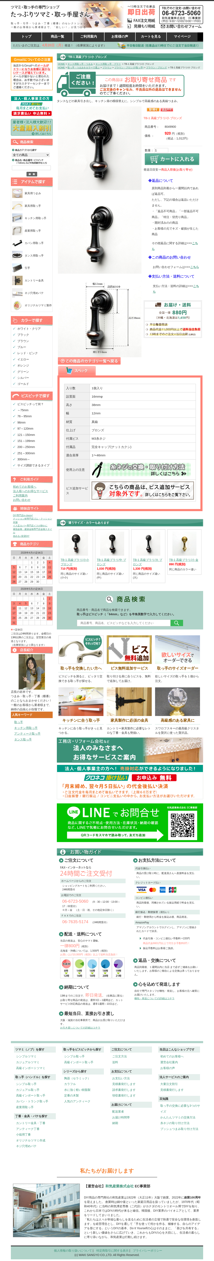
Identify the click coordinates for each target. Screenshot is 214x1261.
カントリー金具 (34, 280)
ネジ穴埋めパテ (34, 293)
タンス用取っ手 (34, 255)
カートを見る (151, 36)
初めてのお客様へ (24, 486)
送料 (115, 1062)
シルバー (23, 377)
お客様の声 (119, 36)
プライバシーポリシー (147, 1250)
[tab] (77, 371)
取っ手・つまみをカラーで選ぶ (84, 67)
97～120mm (25, 428)
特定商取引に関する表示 (112, 1250)
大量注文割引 (169, 1084)
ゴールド (23, 383)
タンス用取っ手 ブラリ (108, 64)
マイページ (182, 36)
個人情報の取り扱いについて (73, 1250)
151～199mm (26, 441)
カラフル (70, 1084)
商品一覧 (57, 36)
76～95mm (24, 416)
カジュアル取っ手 (27, 1089)
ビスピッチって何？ (30, 404)
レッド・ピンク (27, 353)
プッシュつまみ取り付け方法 (179, 1129)
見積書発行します (124, 1084)
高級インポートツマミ (30, 1068)
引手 (27, 267)
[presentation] (77, 370)
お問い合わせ (22, 500)
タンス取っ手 (23, 739)
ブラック (23, 334)
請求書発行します (124, 1089)
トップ (26, 36)
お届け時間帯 (121, 1117)
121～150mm (26, 434)
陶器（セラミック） (77, 1078)
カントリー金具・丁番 (30, 1123)
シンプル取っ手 (26, 1084)
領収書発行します (124, 1095)
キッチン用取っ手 (35, 218)
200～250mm (26, 447)
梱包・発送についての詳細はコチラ (154, 998)
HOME (61, 64)
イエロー (23, 359)
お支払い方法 (121, 1078)
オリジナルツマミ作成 (30, 1140)
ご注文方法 (119, 1056)
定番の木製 (71, 1095)
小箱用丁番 (23, 1134)
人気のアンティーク (77, 1101)
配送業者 (118, 1111)
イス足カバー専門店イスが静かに (30, 525)
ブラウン (23, 341)
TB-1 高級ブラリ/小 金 (183, 560)
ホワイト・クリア (29, 328)
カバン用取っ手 (34, 243)
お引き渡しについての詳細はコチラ (80, 1027)
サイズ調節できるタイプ (33, 465)
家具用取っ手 (33, 205)
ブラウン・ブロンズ (156, 67)
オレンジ (23, 365)
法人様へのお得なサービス (30, 491)
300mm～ (23, 459)
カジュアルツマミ (27, 1062)
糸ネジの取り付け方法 (175, 1123)
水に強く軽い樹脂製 (77, 1089)
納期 (115, 1123)
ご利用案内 (88, 36)
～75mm (22, 410)
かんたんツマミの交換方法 (177, 1117)
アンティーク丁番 (27, 1129)
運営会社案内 (169, 1062)
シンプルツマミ (26, 1056)
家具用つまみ (33, 193)
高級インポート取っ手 (30, 1095)
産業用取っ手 (33, 230)
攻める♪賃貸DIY (21, 536)
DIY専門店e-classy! (23, 515)
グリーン (23, 371)
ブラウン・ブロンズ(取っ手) (128, 67)
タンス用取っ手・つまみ (80, 64)
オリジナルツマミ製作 (38, 305)
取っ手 (18, 722)
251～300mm (26, 453)
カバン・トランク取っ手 (32, 1101)
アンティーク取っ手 (27, 733)
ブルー (21, 347)
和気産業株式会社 (120, 1186)
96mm (21, 422)
